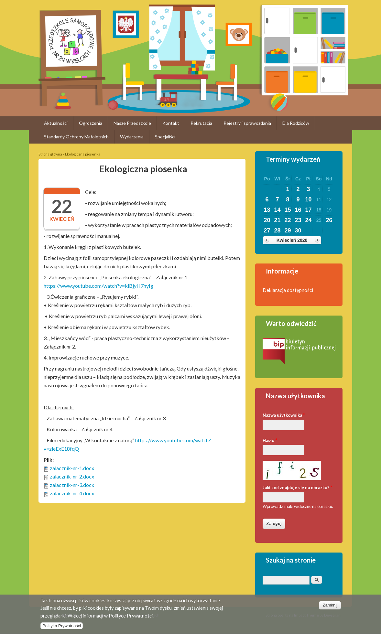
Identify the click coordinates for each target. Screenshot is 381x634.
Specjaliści (165, 136)
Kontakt (170, 123)
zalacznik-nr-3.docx (72, 485)
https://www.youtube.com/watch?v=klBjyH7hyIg (98, 286)
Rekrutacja (201, 123)
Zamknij (329, 608)
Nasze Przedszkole (132, 123)
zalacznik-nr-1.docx (72, 468)
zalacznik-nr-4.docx (72, 493)
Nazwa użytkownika (284, 415)
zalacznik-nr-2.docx (72, 476)
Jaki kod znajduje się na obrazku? (297, 487)
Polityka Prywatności (61, 628)
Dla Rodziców (295, 123)
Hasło (270, 440)
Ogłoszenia (90, 123)
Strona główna (50, 154)
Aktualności (56, 123)
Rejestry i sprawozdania (247, 123)
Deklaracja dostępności (288, 290)
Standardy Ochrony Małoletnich (76, 136)
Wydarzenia (132, 136)
